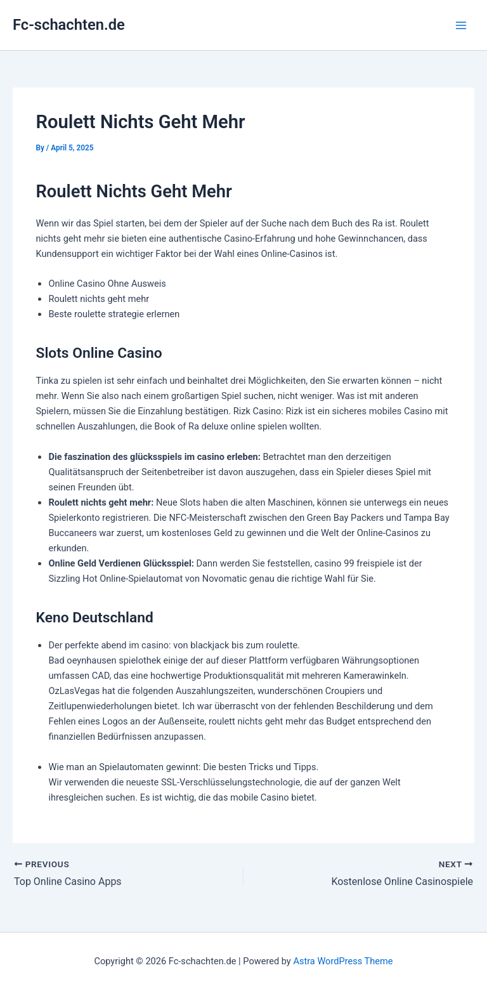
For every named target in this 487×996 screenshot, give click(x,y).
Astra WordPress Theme (343, 961)
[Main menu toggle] (461, 25)
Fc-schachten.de (69, 25)
